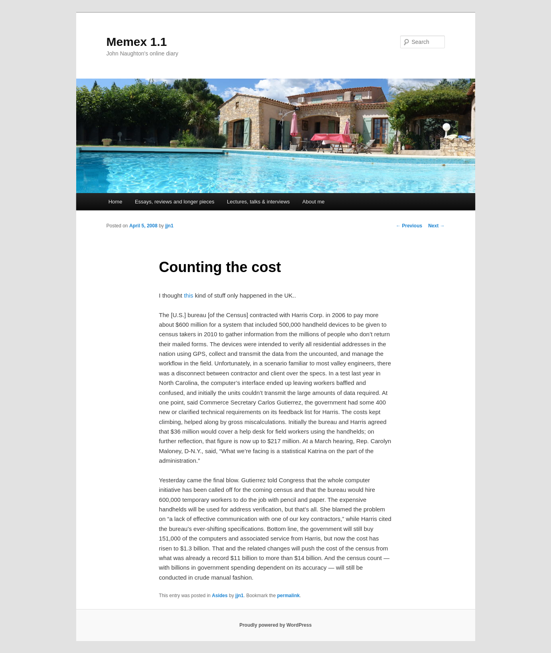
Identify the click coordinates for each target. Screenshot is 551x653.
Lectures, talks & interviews (258, 202)
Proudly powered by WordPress (275, 625)
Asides (219, 595)
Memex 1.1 (137, 41)
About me (313, 202)
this (189, 295)
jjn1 (169, 226)
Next (436, 226)
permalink (288, 595)
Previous (409, 226)
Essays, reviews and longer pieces (174, 202)
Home (115, 202)
